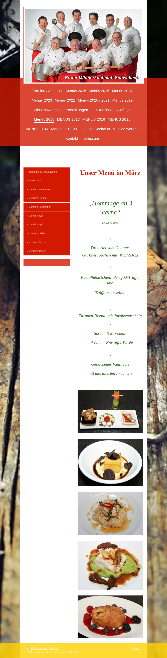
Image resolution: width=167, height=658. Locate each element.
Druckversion (37, 648)
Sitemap (54, 648)
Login (136, 648)
